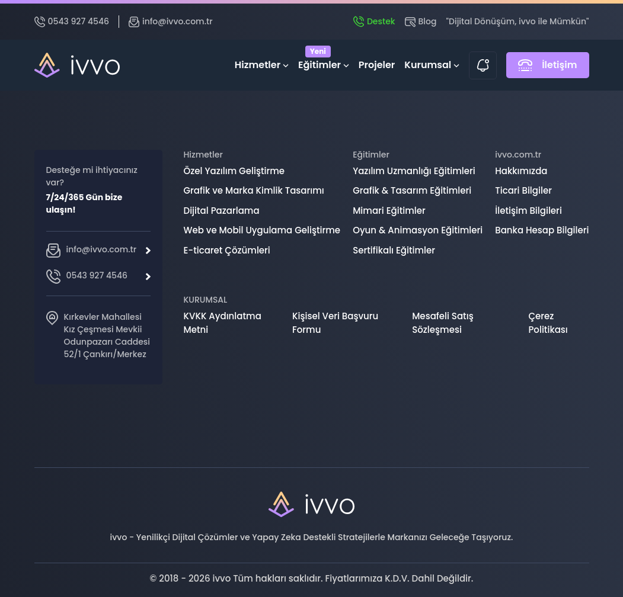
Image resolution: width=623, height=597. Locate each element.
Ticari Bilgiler (523, 190)
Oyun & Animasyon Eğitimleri (418, 230)
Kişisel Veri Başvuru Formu (335, 323)
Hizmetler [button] (262, 65)
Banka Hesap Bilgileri (542, 230)
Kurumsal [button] (431, 65)
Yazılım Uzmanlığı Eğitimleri (414, 171)
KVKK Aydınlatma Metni (222, 323)
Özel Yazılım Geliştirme (234, 171)
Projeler (377, 65)
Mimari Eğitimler (389, 210)
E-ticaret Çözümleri (227, 250)
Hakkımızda (521, 171)
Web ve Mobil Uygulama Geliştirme (262, 230)
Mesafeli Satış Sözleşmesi (443, 323)
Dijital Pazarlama (222, 210)
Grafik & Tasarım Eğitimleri (412, 190)
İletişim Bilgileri (528, 210)
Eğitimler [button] (323, 62)
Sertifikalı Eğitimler (394, 250)
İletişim (547, 65)
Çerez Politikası (547, 323)
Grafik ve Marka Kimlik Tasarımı (254, 190)
